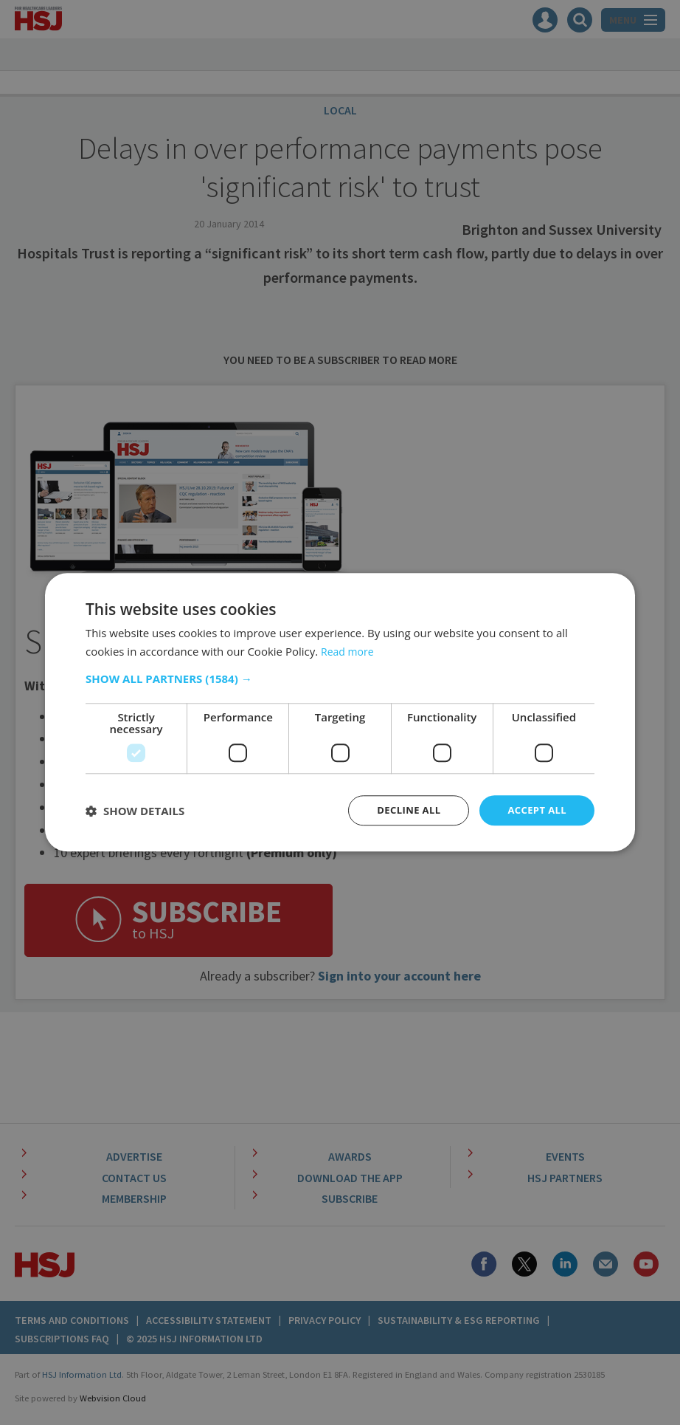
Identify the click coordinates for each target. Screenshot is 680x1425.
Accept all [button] (535, 810)
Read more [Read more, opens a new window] (349, 650)
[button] (340, 677)
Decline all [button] (402, 810)
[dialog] (340, 712)
